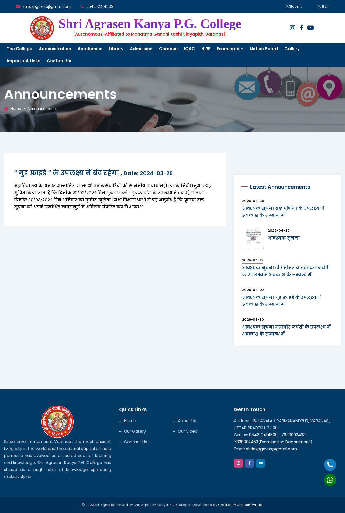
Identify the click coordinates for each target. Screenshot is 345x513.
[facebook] (301, 27)
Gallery (292, 49)
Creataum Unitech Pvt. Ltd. (240, 504)
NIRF (205, 49)
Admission (141, 49)
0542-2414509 (99, 6)
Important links (23, 61)
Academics (90, 49)
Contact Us (133, 441)
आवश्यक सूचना (284, 238)
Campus (168, 49)
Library (116, 49)
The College (19, 49)
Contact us (59, 61)
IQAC (189, 49)
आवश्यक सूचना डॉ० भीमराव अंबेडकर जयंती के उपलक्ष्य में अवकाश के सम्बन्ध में (286, 271)
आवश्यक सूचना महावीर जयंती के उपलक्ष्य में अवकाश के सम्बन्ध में (286, 330)
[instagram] (292, 27)
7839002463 (293, 434)
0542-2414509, (263, 434)
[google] (310, 27)
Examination (230, 49)
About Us (184, 420)
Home (16, 108)
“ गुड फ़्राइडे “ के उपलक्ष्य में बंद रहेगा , (93, 172)
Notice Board (264, 49)
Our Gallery (132, 431)
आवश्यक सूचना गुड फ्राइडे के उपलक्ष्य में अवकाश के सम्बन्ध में (281, 300)
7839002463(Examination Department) (273, 441)
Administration (55, 49)
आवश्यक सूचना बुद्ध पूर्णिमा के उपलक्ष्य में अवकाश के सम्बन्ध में (283, 211)
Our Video (185, 431)
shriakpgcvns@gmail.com (47, 6)
